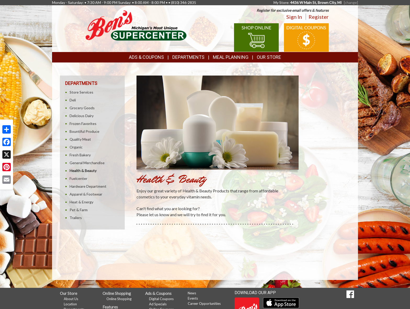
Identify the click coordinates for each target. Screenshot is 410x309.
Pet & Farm (79, 210)
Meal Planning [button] (230, 57)
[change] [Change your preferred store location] (351, 2)
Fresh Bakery (80, 155)
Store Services (81, 92)
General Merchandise (87, 163)
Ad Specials (158, 304)
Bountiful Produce (84, 131)
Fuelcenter (78, 178)
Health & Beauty (83, 170)
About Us (71, 299)
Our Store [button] (269, 57)
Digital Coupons (161, 299)
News (192, 293)
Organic (76, 147)
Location (70, 304)
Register (319, 17)
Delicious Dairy (82, 115)
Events (193, 298)
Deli (73, 100)
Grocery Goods (82, 108)
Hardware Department (88, 186)
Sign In (294, 17)
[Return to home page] (136, 25)
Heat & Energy (81, 202)
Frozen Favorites (83, 123)
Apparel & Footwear (86, 194)
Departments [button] (188, 57)
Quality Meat (80, 139)
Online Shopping (119, 299)
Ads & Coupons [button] (146, 57)
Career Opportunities (204, 303)
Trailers (76, 217)
